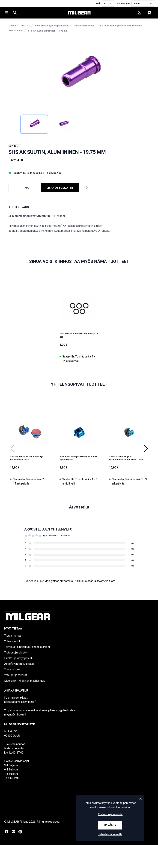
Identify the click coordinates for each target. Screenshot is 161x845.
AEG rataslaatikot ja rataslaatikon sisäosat (120, 25)
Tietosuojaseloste (15, 652)
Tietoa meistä (12, 635)
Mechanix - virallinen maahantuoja (24, 680)
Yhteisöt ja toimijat (15, 675)
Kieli (98, 3)
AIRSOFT (25, 25)
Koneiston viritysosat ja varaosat (51, 25)
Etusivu (12, 25)
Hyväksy (110, 825)
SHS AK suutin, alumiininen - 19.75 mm (47, 30)
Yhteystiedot (12, 641)
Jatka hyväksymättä (110, 834)
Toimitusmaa (123, 3)
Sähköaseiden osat (83, 25)
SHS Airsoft (14, 146)
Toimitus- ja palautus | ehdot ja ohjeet (27, 647)
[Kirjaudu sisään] (139, 12)
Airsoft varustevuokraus (19, 663)
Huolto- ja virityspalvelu (18, 658)
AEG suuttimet (15, 30)
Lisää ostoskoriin (60, 187)
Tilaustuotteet (12, 669)
